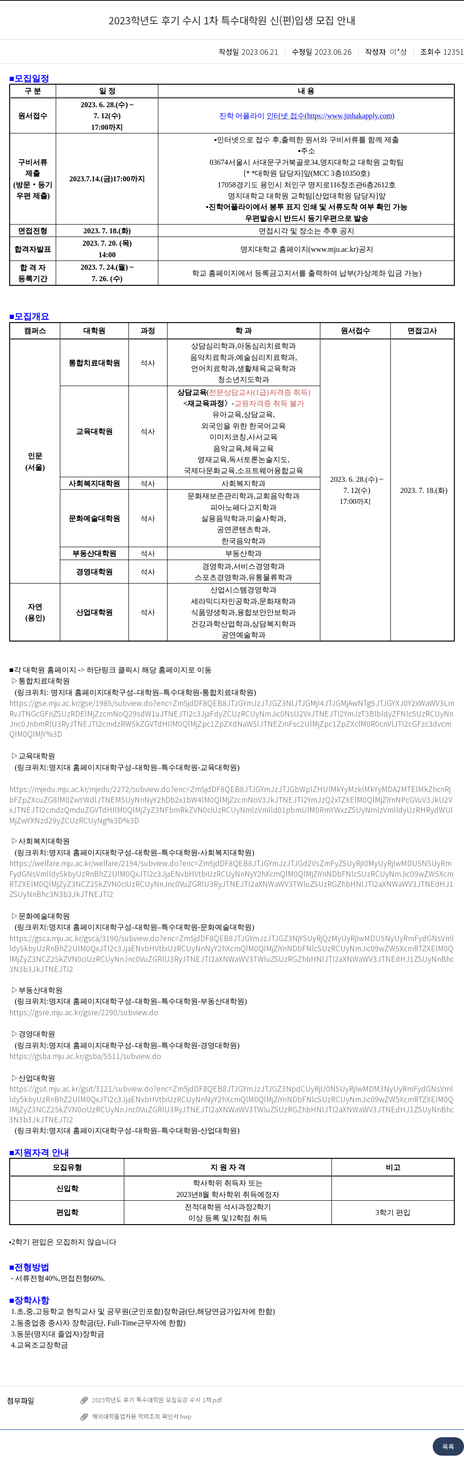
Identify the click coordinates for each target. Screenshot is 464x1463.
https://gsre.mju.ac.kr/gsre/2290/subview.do (83, 1012)
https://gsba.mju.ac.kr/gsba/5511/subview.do (85, 1055)
